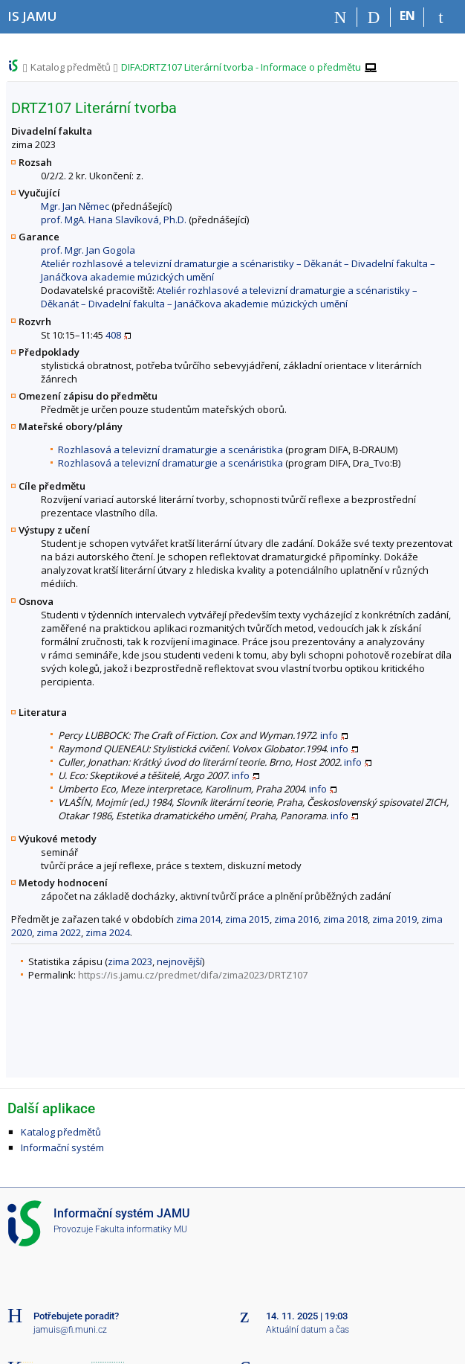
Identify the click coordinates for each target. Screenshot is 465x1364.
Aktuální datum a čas (307, 1330)
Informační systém (62, 1147)
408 (113, 335)
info (329, 735)
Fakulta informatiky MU (141, 1229)
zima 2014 (198, 919)
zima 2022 (58, 932)
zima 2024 (107, 932)
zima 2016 (296, 919)
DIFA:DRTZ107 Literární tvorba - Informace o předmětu (241, 67)
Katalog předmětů (70, 67)
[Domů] (340, 17)
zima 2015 (247, 919)
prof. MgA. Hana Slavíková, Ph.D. (113, 219)
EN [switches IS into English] (407, 15)
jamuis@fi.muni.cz (70, 1330)
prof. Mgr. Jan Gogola (88, 250)
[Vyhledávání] (374, 17)
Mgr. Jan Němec (75, 206)
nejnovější (179, 961)
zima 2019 (394, 919)
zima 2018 (345, 919)
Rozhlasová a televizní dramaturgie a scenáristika (170, 449)
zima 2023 (130, 961)
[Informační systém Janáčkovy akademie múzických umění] (32, 16)
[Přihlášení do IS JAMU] (441, 17)
